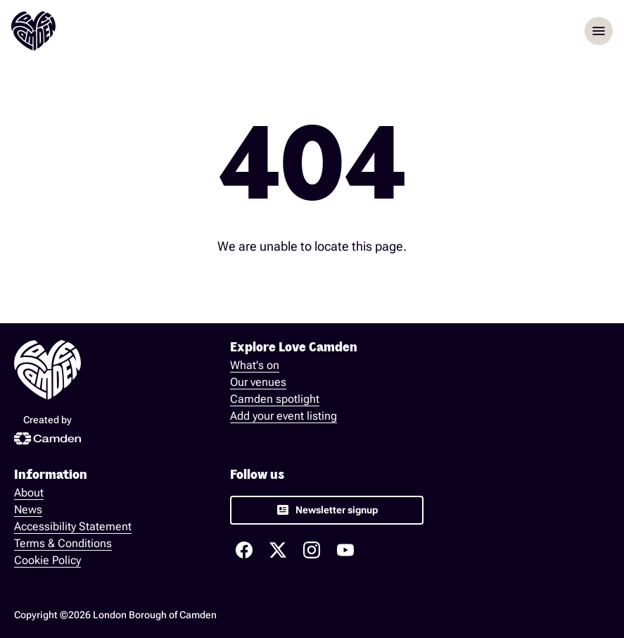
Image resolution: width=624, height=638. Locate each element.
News (28, 509)
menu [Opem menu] (598, 31)
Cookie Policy (47, 560)
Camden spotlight (274, 399)
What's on (254, 365)
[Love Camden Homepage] (33, 31)
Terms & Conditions (63, 543)
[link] (327, 510)
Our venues (258, 382)
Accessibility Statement (73, 526)
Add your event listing (283, 416)
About (29, 492)
